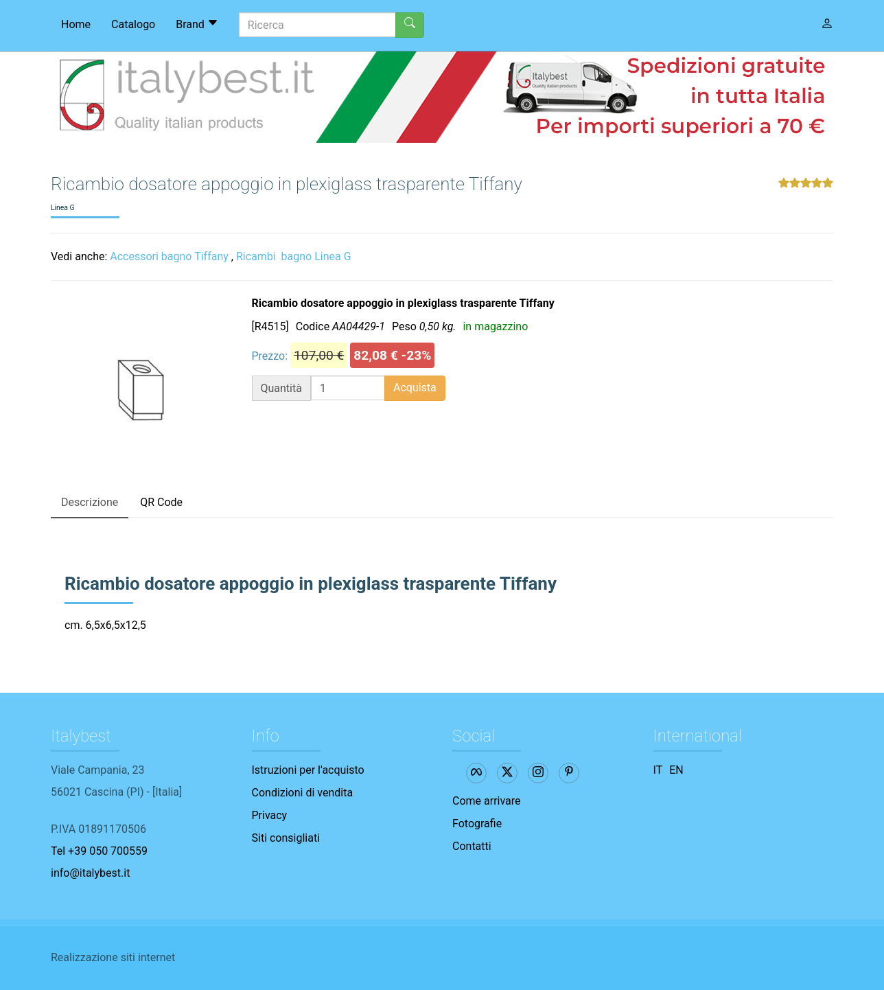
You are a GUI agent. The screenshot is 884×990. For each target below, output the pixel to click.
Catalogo (133, 24)
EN (676, 769)
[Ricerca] (317, 24)
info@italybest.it (90, 872)
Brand (197, 24)
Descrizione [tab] (89, 502)
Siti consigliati (286, 837)
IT (658, 769)
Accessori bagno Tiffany (169, 256)
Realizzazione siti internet (113, 957)
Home (76, 24)
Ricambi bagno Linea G (293, 256)
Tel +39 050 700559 (99, 850)
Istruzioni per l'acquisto (308, 769)
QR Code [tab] (161, 502)
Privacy (270, 815)
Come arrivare (486, 800)
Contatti (471, 846)
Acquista (415, 387)
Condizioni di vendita (302, 792)
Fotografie (477, 823)
